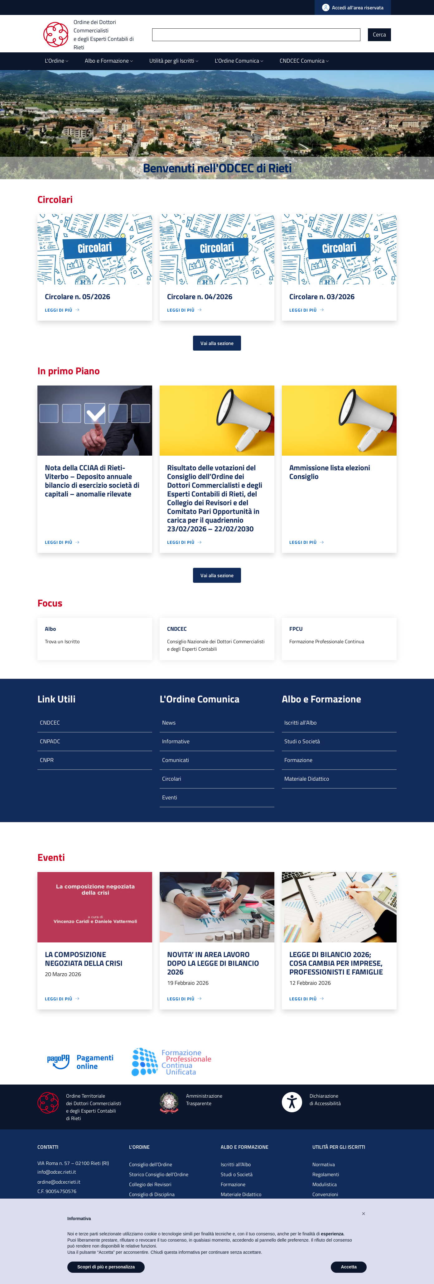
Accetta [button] (349, 1266)
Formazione (298, 760)
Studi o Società (302, 741)
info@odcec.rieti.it (56, 1172)
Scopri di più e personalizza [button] (106, 1266)
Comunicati (175, 760)
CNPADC (50, 741)
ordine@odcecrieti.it (58, 1182)
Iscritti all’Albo (300, 722)
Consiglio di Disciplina (152, 1194)
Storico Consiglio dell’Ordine (158, 1174)
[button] (364, 1214)
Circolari (171, 778)
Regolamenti (325, 1174)
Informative (176, 741)
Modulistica (324, 1184)
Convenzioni (325, 1194)
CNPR (47, 760)
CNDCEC (50, 722)
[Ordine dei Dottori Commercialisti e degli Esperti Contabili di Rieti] (97, 34)
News (169, 722)
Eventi (169, 797)
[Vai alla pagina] (80, 1061)
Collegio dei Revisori (150, 1184)
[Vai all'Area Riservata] (353, 7)
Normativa (323, 1164)
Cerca (379, 34)
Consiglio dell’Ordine (150, 1164)
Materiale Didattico (306, 778)
